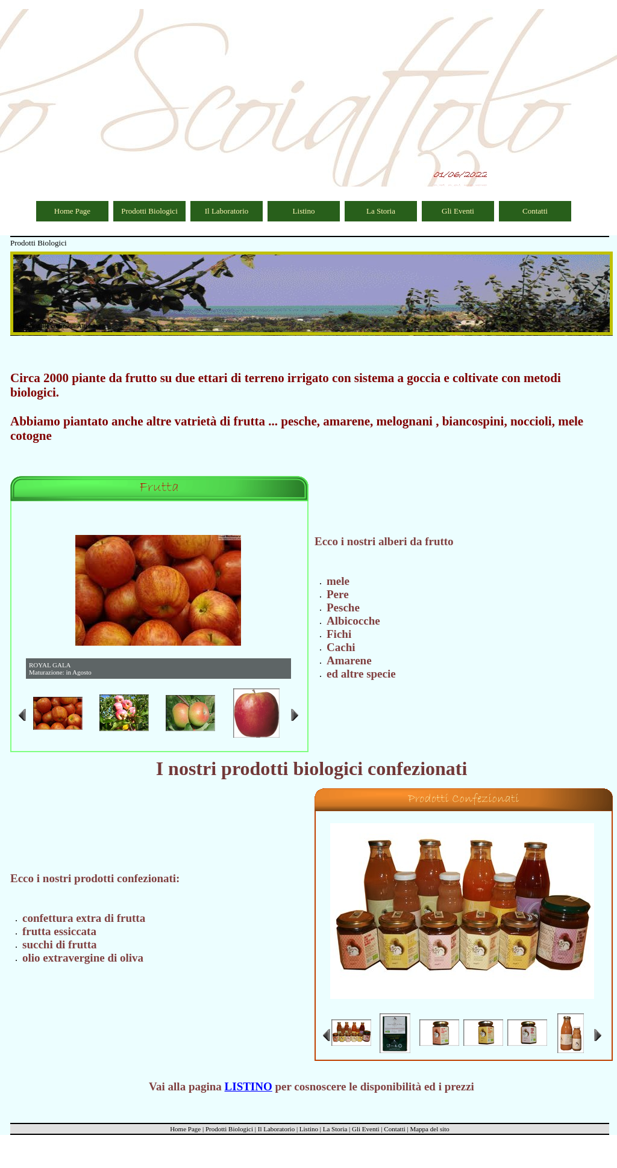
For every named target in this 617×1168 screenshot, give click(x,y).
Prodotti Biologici (149, 210)
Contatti (535, 210)
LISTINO (248, 1086)
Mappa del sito (429, 1128)
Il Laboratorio (227, 210)
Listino (304, 210)
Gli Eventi (458, 210)
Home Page (72, 210)
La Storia (380, 210)
